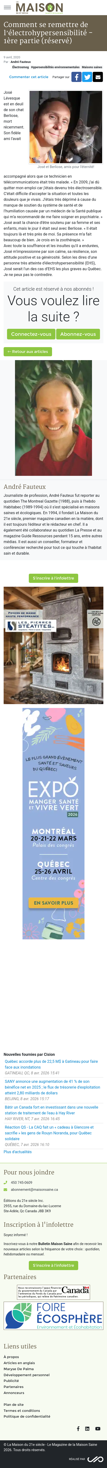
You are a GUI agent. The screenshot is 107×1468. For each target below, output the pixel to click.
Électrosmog (20, 67)
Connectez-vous (31, 334)
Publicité (11, 1381)
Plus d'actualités (18, 1152)
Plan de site (14, 1404)
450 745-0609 (21, 1183)
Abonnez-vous (78, 334)
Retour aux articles (28, 351)
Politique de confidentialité (27, 1416)
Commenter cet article (28, 77)
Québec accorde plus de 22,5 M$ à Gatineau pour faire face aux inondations (51, 1064)
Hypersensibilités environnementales (55, 67)
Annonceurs (14, 1393)
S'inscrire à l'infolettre (53, 578)
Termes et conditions (22, 1410)
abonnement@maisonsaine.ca (34, 1190)
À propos (11, 1357)
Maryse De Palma (19, 1369)
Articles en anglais (19, 1363)
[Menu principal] (7, 7)
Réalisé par (77, 1459)
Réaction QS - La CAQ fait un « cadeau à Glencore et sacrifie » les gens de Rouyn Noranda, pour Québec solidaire (49, 1133)
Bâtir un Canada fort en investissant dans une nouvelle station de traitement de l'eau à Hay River (51, 1110)
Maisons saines (92, 67)
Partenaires (13, 1387)
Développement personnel (27, 1375)
